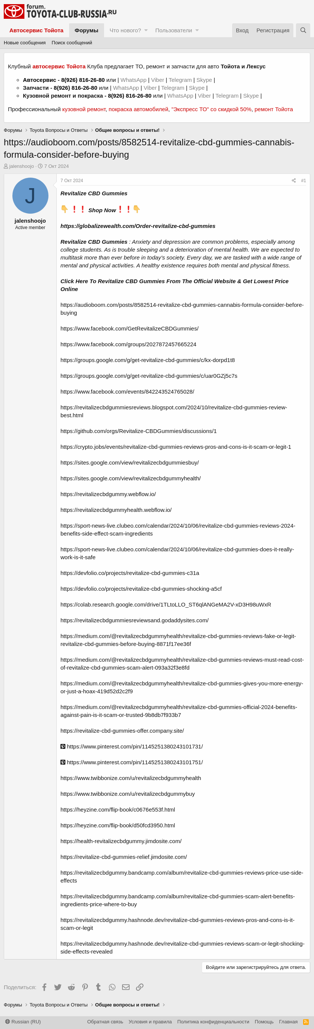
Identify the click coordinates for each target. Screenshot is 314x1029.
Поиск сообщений (72, 42)
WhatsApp (134, 80)
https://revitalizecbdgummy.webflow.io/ (108, 494)
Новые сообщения (25, 42)
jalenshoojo (21, 166)
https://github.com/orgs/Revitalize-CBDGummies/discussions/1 (138, 431)
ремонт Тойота (274, 109)
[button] (145, 30)
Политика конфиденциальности (213, 1021)
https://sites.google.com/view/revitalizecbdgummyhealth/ (130, 478)
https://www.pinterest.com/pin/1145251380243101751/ (131, 762)
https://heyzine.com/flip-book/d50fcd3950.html (117, 825)
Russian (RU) (23, 1021)
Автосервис (39, 80)
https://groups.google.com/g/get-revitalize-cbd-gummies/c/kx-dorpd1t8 (147, 360)
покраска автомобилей (138, 109)
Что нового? (125, 30)
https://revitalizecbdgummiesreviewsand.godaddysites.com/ (134, 620)
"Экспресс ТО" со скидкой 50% (211, 109)
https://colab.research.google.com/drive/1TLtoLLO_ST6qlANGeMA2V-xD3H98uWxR (165, 604)
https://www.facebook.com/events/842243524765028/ (127, 391)
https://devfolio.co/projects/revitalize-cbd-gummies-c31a (129, 573)
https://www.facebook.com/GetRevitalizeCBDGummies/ (129, 328)
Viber (157, 80)
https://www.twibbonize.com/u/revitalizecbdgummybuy (127, 794)
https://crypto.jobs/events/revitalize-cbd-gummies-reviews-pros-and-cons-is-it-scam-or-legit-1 (175, 447)
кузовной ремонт (84, 109)
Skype (205, 80)
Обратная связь (105, 1021)
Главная (288, 1021)
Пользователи (173, 30)
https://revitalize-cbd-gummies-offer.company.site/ (122, 730)
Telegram (181, 80)
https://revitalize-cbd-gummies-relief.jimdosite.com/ (123, 857)
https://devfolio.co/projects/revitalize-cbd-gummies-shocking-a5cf (141, 588)
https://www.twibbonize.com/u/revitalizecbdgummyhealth (130, 778)
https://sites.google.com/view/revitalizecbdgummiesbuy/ (129, 462)
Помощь (264, 1021)
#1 (303, 180)
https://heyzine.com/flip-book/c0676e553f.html (117, 809)
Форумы (86, 30)
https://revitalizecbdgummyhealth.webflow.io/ (116, 510)
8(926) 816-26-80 (83, 80)
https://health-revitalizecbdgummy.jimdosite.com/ (120, 841)
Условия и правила (150, 1021)
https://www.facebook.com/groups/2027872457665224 (128, 344)
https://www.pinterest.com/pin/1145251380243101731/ (131, 746)
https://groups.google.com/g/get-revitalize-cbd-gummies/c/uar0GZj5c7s (148, 376)
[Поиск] (303, 30)
